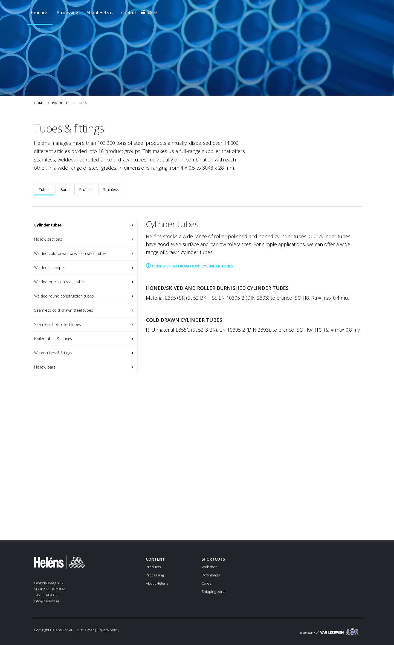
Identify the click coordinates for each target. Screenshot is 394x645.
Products (60, 103)
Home (39, 103)
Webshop (210, 566)
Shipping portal (214, 591)
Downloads (211, 575)
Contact (128, 13)
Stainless (111, 189)
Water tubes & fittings (52, 352)
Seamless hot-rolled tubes (57, 324)
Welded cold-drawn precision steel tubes (70, 253)
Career (207, 583)
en (150, 12)
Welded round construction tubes (63, 296)
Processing (67, 13)
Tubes (44, 189)
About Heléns (99, 13)
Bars (64, 189)
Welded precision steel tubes (59, 281)
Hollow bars (44, 367)
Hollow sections (47, 239)
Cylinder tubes (47, 225)
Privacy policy (108, 630)
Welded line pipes (49, 267)
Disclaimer (85, 630)
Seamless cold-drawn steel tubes (63, 310)
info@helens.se (46, 601)
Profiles (85, 189)
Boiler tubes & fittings (52, 338)
